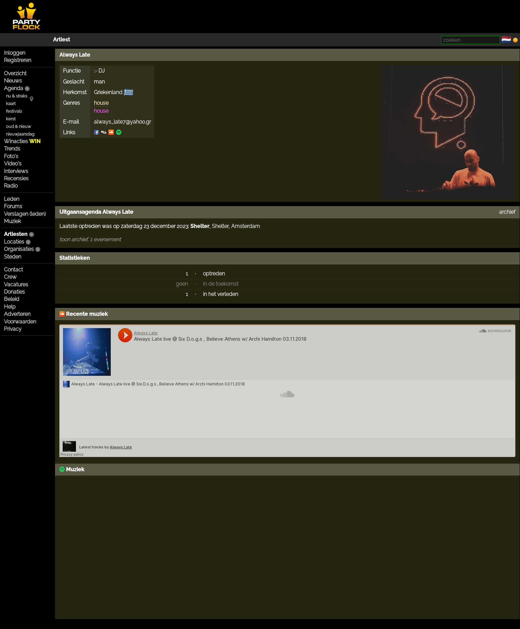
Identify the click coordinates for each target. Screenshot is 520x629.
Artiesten (16, 234)
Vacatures (16, 284)
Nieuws (13, 81)
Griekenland (108, 92)
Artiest (61, 39)
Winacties (22, 141)
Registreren (17, 60)
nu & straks (16, 95)
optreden (214, 273)
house (101, 103)
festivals (14, 111)
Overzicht (15, 73)
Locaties (14, 242)
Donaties (14, 292)
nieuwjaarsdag (20, 134)
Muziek (12, 221)
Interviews (16, 171)
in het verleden (220, 294)
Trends (12, 148)
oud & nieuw (18, 126)
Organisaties (19, 249)
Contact (13, 269)
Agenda (13, 88)
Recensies (16, 178)
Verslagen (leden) (25, 214)
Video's (13, 163)
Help (10, 307)
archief (507, 212)
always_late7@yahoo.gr (122, 122)
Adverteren (17, 314)
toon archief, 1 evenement (90, 239)
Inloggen (14, 53)
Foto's (11, 156)
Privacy (13, 329)
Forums (13, 206)
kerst (11, 118)
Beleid (11, 299)
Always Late (74, 55)
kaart (11, 103)
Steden (12, 257)
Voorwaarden (20, 321)
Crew (10, 277)
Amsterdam (245, 226)
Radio (11, 186)
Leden (11, 199)
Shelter (199, 226)
